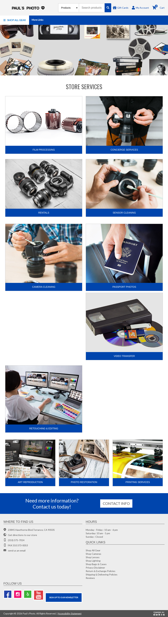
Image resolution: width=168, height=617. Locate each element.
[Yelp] (27, 594)
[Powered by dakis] (159, 613)
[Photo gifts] (84, 50)
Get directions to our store (22, 535)
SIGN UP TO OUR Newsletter (63, 597)
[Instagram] (17, 594)
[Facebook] (7, 594)
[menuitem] (14, 20)
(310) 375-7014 (16, 540)
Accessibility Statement (69, 613)
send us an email (16, 550)
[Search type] (69, 8)
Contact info (116, 503)
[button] (14, 20)
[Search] (108, 7)
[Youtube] (38, 595)
